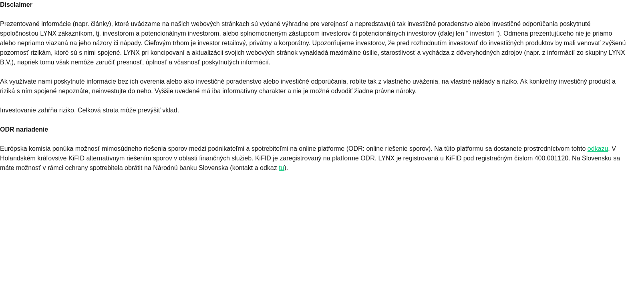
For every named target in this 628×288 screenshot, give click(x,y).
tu (281, 167)
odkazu (598, 148)
